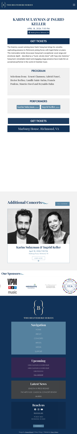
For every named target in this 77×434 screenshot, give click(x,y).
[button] (74, 5)
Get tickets (38, 41)
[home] (17, 5)
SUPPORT (38, 351)
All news (38, 396)
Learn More (38, 258)
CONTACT (38, 426)
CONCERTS (38, 338)
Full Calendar (62, 204)
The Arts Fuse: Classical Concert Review (38, 392)
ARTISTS (38, 343)
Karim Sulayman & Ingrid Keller (38, 365)
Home (38, 329)
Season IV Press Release (38, 388)
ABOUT (38, 334)
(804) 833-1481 (38, 413)
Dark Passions (38, 371)
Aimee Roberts (29, 432)
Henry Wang (54, 432)
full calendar (38, 375)
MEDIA (38, 347)
